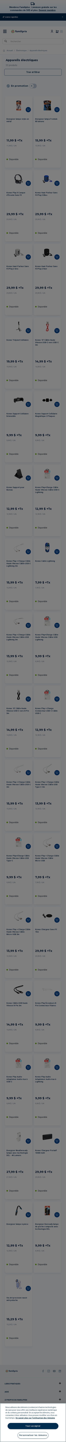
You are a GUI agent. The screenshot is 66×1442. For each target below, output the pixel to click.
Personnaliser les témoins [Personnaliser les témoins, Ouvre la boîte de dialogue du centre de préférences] (33, 1435)
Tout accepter (33, 1426)
